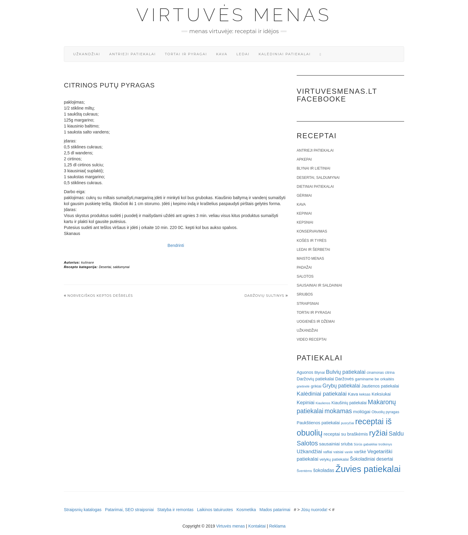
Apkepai (304, 159)
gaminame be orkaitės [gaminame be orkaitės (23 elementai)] (374, 379)
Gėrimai (304, 195)
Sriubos (305, 294)
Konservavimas (312, 231)
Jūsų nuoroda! (314, 509)
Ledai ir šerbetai (313, 249)
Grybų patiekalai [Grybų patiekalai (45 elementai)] (341, 386)
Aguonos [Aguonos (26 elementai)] (305, 372)
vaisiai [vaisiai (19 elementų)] (338, 452)
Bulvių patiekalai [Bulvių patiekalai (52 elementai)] (346, 372)
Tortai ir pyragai (186, 54)
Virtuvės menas (234, 14)
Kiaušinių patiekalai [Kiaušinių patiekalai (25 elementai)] (349, 403)
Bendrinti (175, 245)
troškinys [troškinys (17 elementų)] (385, 444)
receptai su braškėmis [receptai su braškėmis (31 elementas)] (346, 433)
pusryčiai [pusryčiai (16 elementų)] (347, 423)
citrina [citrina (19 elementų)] (390, 372)
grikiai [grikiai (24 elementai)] (316, 386)
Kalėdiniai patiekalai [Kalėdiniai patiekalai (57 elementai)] (322, 394)
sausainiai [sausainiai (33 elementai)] (329, 443)
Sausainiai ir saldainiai (319, 285)
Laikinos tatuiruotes (215, 509)
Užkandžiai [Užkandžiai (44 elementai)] (309, 451)
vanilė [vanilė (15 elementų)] (348, 452)
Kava (221, 54)
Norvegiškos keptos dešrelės (100, 295)
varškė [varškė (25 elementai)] (360, 452)
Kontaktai (257, 526)
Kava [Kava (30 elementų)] (353, 393)
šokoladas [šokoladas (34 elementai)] (323, 470)
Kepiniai (304, 213)
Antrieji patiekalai (132, 54)
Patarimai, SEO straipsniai (129, 509)
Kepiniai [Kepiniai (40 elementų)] (306, 402)
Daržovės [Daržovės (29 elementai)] (344, 378)
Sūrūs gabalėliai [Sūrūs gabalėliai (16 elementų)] (365, 444)
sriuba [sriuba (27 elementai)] (346, 444)
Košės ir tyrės (312, 241)
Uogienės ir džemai (316, 321)
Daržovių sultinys (264, 295)
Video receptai (312, 339)
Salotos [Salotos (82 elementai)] (307, 443)
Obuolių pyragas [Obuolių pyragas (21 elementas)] (385, 412)
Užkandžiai (86, 54)
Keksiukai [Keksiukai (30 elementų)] (381, 393)
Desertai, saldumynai (114, 267)
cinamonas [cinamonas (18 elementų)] (375, 372)
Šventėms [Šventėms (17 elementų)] (304, 471)
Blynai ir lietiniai (313, 168)
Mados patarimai (274, 509)
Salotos (305, 276)
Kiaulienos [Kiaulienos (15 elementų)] (322, 403)
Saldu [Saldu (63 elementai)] (396, 433)
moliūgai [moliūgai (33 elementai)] (361, 411)
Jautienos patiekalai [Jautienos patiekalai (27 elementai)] (380, 386)
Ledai (243, 54)
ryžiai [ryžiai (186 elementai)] (378, 432)
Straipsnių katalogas (82, 509)
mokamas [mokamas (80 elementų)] (338, 411)
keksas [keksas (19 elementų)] (364, 394)
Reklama (277, 526)
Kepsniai (305, 222)
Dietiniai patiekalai (315, 187)
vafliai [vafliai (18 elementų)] (327, 452)
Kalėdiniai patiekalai (284, 54)
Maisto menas (310, 258)
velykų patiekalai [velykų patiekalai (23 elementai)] (334, 459)
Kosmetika (246, 509)
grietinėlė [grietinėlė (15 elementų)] (303, 386)
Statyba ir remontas (175, 509)
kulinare (87, 262)
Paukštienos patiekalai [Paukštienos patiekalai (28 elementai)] (318, 422)
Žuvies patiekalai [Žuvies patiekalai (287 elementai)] (368, 469)
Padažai (304, 267)
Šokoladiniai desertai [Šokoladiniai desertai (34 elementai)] (371, 459)
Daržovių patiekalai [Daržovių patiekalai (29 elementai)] (315, 378)
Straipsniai (308, 304)
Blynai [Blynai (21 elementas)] (319, 372)
